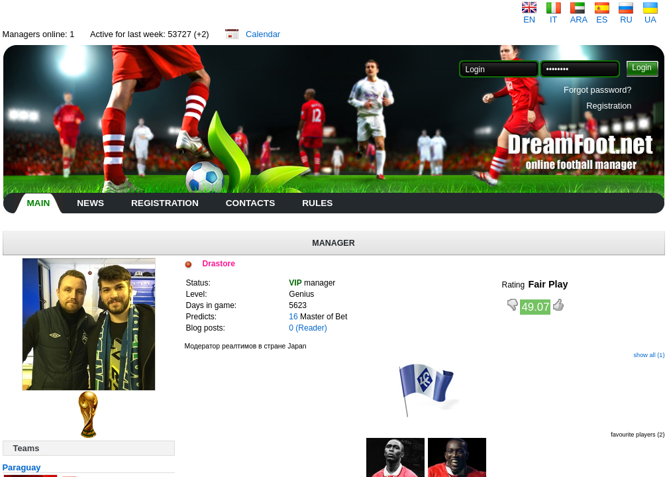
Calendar (263, 34)
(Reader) (311, 328)
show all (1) (648, 355)
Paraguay (22, 467)
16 (293, 316)
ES (602, 16)
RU (626, 16)
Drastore (219, 263)
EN (529, 16)
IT (553, 16)
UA (650, 16)
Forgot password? (597, 90)
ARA (579, 16)
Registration (608, 106)
